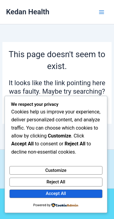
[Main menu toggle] (101, 12)
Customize (56, 170)
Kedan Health (27, 12)
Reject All (56, 182)
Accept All (56, 193)
